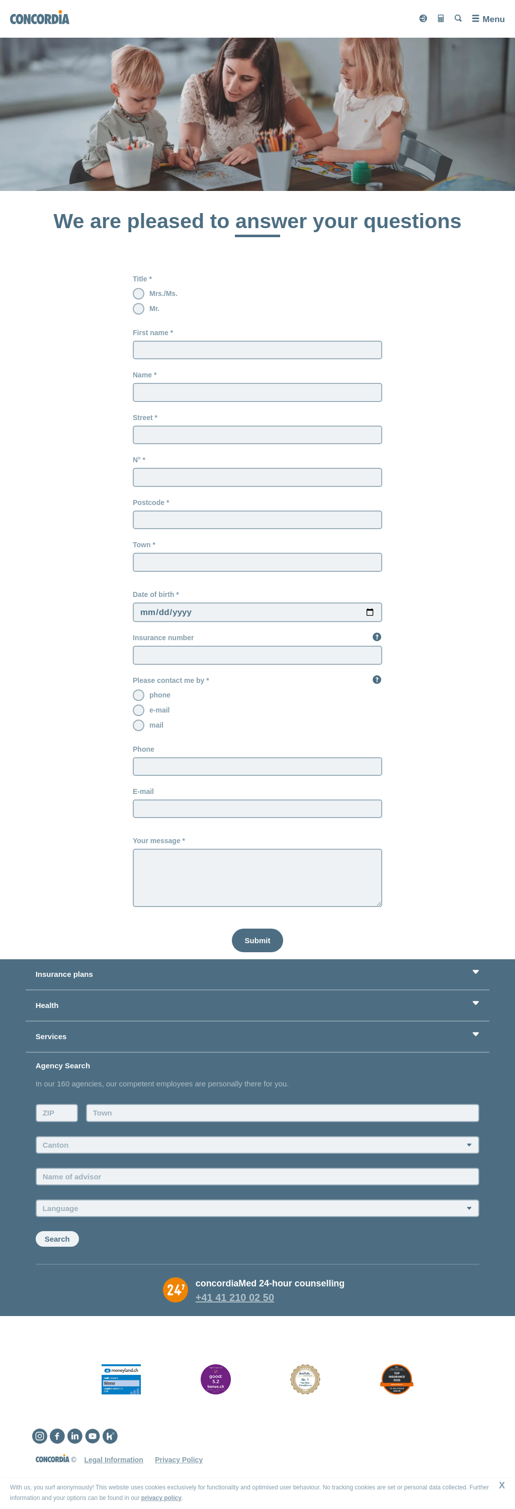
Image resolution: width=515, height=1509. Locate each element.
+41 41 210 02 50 (235, 1299)
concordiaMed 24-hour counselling (270, 1285)
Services (51, 1038)
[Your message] (257, 879)
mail (156, 726)
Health (47, 1007)
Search (57, 1241)
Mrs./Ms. (163, 293)
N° (137, 460)
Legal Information (113, 1462)
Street (143, 418)
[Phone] (257, 767)
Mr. (154, 309)
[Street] (257, 435)
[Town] (257, 562)
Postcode (148, 503)
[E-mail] (257, 810)
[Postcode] (257, 520)
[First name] (257, 350)
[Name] (257, 392)
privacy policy (161, 1497)
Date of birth (153, 595)
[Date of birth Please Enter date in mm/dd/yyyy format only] (257, 613)
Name (142, 375)
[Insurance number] (257, 656)
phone (159, 696)
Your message (157, 842)
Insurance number (163, 639)
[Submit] (258, 942)
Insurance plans (64, 976)
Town (142, 545)
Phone (143, 750)
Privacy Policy (179, 1462)
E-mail (143, 792)
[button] (377, 638)
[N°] (257, 477)
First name (150, 333)
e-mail (159, 711)
